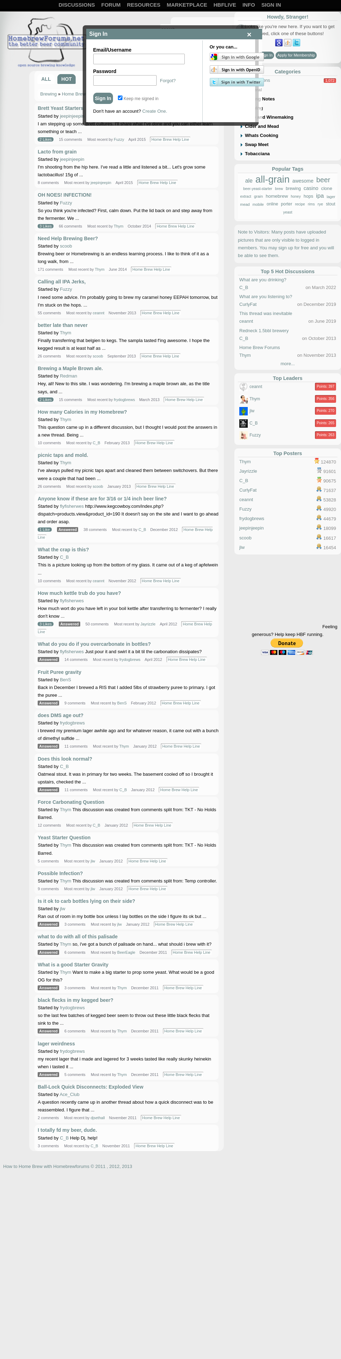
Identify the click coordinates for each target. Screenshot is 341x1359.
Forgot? (168, 80)
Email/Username (112, 50)
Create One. (154, 111)
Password (104, 71)
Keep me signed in (138, 98)
